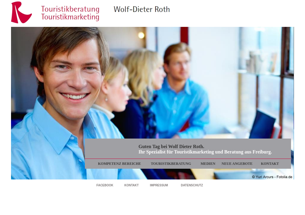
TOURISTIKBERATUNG (171, 164)
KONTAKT (270, 164)
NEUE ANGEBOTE (237, 164)
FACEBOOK (105, 185)
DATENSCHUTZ (192, 185)
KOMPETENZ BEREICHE (119, 164)
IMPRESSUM (159, 185)
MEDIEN (208, 164)
